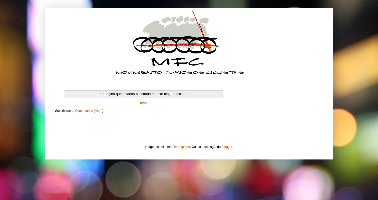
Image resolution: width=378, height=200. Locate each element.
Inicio (143, 103)
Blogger (227, 147)
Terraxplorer (182, 147)
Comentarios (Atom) (89, 111)
